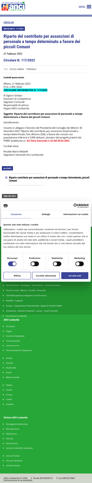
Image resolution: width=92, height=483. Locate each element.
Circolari (9, 363)
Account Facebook (14, 461)
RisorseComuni (12, 429)
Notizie (9, 358)
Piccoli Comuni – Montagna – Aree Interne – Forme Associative (33, 285)
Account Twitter (13, 456)
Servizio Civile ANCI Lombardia (19, 448)
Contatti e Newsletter (15, 336)
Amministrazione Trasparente (19, 350)
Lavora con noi (12, 346)
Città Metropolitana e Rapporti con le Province (26, 295)
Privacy (9, 395)
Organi (9, 331)
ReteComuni (11, 434)
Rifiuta (17, 275)
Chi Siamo (10, 326)
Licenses (9, 404)
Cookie (9, 390)
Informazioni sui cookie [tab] (75, 214)
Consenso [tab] (16, 214)
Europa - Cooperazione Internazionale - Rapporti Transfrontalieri (34, 305)
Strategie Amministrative (17, 424)
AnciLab (9, 439)
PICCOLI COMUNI (17, 69)
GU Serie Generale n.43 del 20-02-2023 (48, 140)
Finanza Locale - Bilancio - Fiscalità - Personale (26, 290)
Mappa (9, 385)
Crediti (9, 399)
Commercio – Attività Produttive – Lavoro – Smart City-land (32, 311)
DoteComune (12, 443)
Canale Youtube (13, 465)
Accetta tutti (74, 275)
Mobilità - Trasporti (14, 300)
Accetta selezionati (46, 275)
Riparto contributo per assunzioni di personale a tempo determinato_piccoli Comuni (49, 179)
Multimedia (11, 368)
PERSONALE (31, 69)
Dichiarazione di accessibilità (18, 480)
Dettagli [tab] (46, 214)
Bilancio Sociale (12, 377)
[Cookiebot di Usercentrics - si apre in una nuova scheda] (76, 206)
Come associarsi (13, 341)
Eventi (8, 372)
